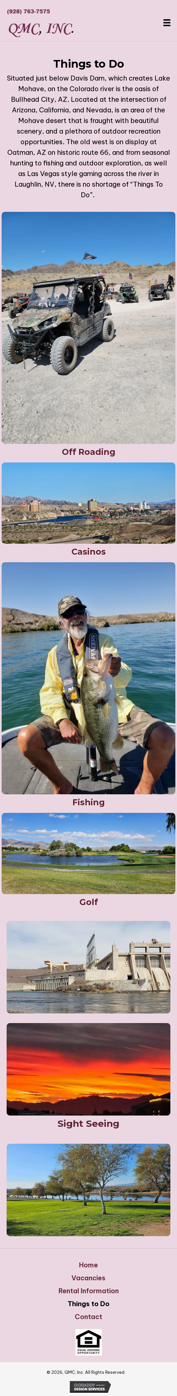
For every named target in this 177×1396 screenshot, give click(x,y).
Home (88, 1265)
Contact (88, 1317)
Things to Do (88, 1304)
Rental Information (89, 1291)
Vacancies (88, 1278)
